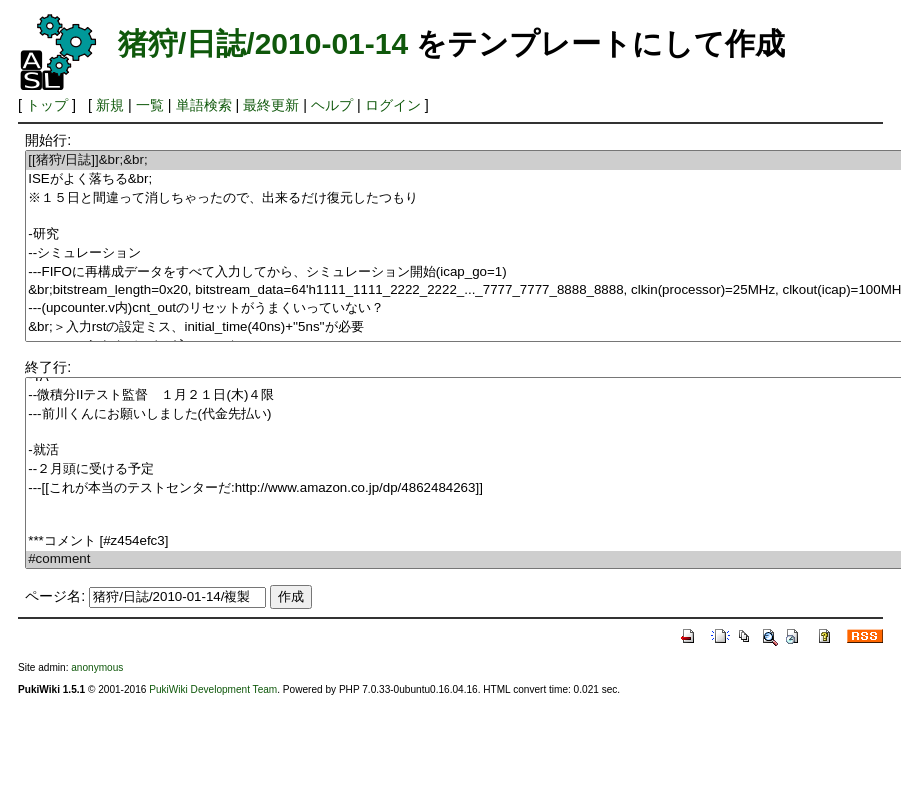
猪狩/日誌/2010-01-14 (263, 43)
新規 (110, 105)
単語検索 (204, 105)
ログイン (393, 105)
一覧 (150, 105)
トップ (47, 105)
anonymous (97, 667)
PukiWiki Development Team (213, 689)
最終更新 (271, 105)
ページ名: (55, 596)
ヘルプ (332, 105)
